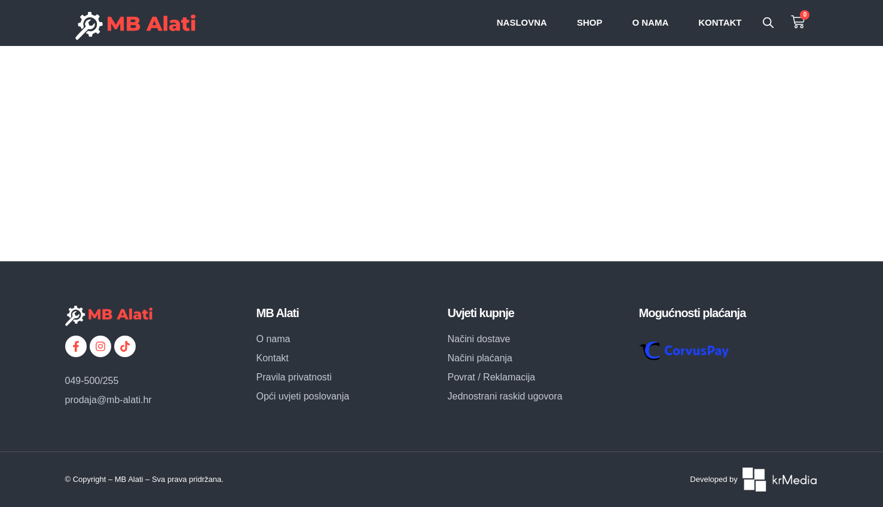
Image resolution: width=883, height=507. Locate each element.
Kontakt (719, 22)
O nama (650, 22)
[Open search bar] (768, 22)
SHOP (590, 22)
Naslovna (522, 22)
